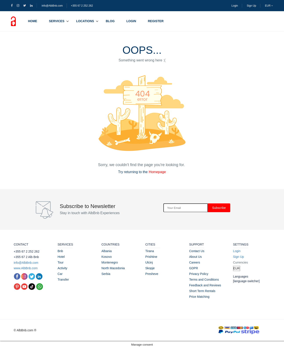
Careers (194, 262)
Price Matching (199, 296)
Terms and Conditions (204, 279)
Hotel (61, 256)
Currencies (240, 262)
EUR (269, 5)
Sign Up (251, 5)
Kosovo (107, 256)
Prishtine (151, 256)
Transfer (63, 279)
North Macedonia (113, 268)
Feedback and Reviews (205, 285)
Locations (85, 21)
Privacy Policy (198, 274)
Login (235, 5)
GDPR (193, 268)
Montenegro (110, 262)
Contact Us (196, 251)
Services (56, 21)
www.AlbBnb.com (26, 268)
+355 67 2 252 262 (82, 5)
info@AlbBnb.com (52, 5)
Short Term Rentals (202, 291)
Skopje (150, 268)
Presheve (151, 274)
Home (32, 21)
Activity (62, 268)
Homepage (157, 172)
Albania (107, 251)
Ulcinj (149, 262)
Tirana (149, 251)
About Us (195, 256)
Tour (61, 262)
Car (60, 274)
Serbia (106, 274)
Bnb (60, 251)
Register (156, 21)
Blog (110, 21)
